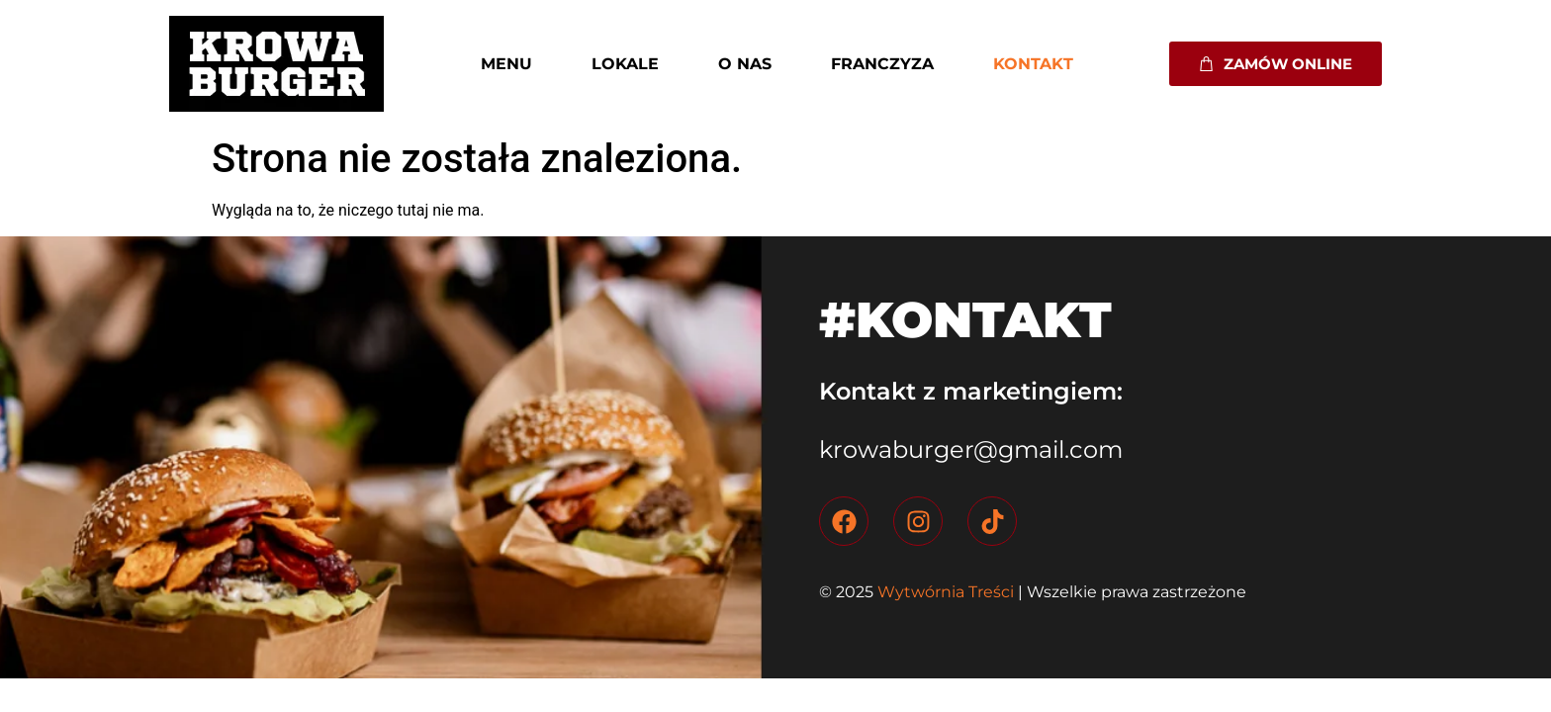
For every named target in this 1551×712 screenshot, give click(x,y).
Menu (506, 63)
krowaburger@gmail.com (971, 449)
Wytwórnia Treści (943, 591)
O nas (745, 63)
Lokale (625, 63)
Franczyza (882, 63)
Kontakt (1033, 63)
